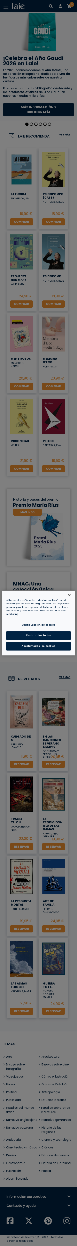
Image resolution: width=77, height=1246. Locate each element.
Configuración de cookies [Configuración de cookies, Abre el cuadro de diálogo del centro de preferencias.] (38, 625)
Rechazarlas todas (38, 635)
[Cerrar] (69, 595)
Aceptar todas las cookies (38, 646)
